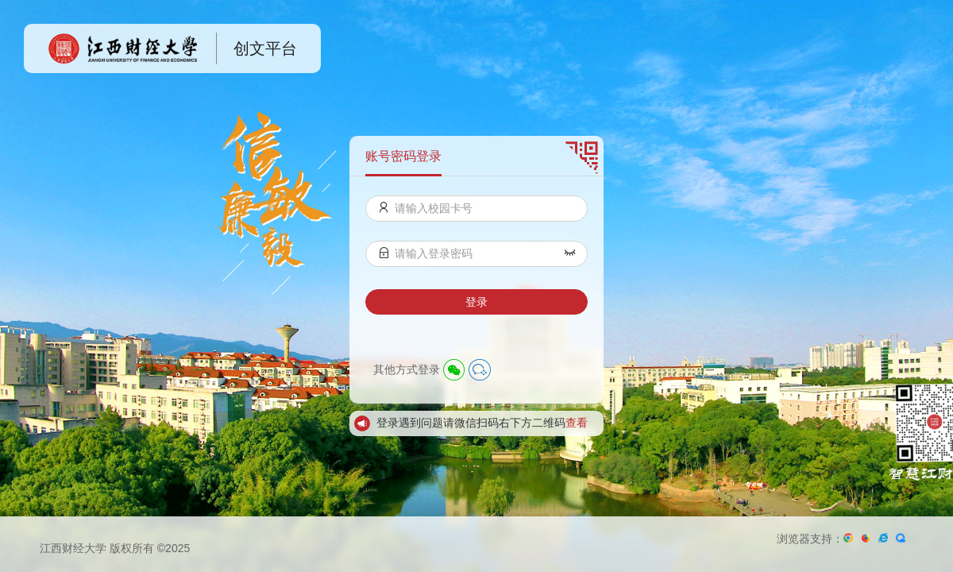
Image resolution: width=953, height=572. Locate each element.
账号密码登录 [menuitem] (403, 156)
